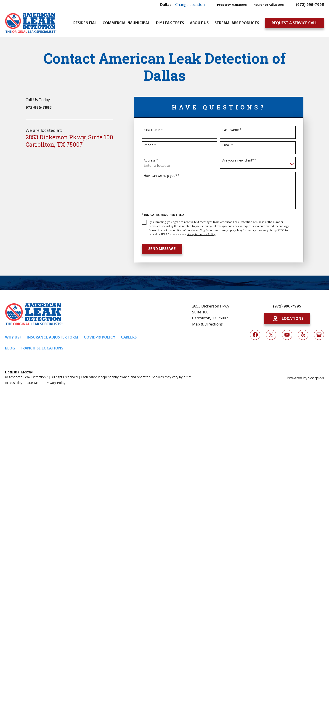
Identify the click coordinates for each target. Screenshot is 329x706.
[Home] (30, 23)
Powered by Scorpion (305, 377)
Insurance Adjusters (268, 5)
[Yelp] (303, 335)
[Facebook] (255, 335)
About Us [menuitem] (199, 23)
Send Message (162, 248)
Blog (10, 348)
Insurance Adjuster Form (52, 337)
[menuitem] (13, 382)
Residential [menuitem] (85, 23)
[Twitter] (271, 335)
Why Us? (13, 337)
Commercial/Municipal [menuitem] (126, 23)
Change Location (190, 4)
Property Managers (232, 5)
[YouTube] (287, 335)
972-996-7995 (39, 107)
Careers (129, 337)
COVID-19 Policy (99, 337)
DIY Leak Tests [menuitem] (170, 23)
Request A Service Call (294, 22)
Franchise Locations (42, 348)
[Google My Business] (319, 335)
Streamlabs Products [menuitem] (237, 23)
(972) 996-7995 (310, 4)
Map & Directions (207, 324)
